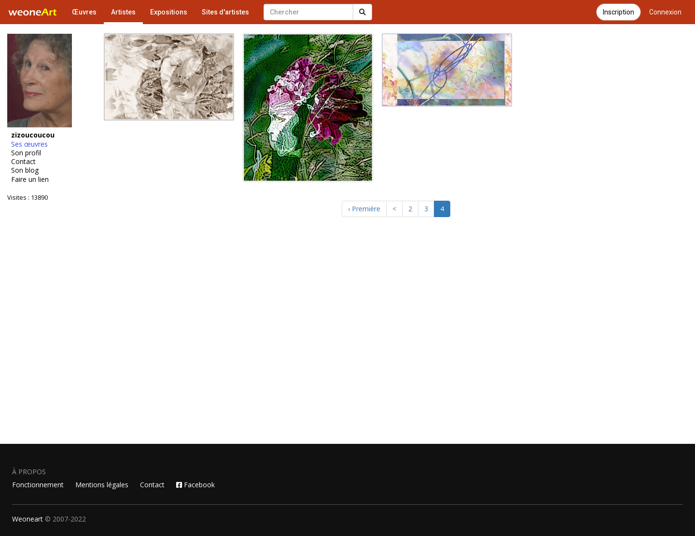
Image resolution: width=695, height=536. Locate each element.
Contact (23, 161)
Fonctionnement (38, 484)
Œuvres (84, 12)
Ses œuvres (29, 144)
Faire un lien (30, 179)
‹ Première (364, 208)
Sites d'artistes (225, 12)
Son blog (25, 170)
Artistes (123, 12)
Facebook (195, 484)
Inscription (618, 12)
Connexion (665, 12)
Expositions (168, 12)
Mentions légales (101, 484)
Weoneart (27, 518)
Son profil (26, 153)
